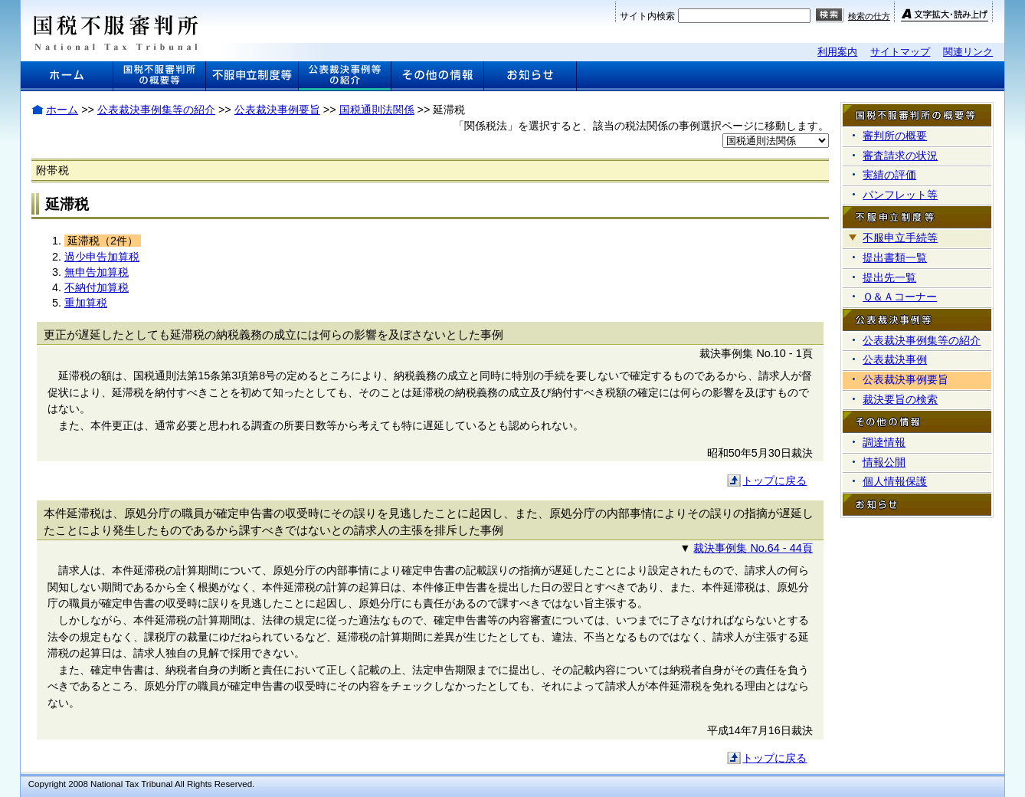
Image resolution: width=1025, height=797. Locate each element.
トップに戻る (774, 480)
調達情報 (884, 442)
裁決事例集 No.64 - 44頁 (752, 548)
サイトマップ (900, 51)
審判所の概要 (895, 136)
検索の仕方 (869, 16)
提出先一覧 (889, 277)
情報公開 (884, 462)
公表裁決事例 (895, 359)
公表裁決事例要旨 (277, 109)
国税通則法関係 (376, 109)
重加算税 (85, 303)
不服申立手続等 (900, 237)
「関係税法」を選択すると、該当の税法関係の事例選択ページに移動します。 (641, 126)
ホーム (62, 109)
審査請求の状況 (900, 155)
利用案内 (837, 51)
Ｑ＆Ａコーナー (900, 296)
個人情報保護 (895, 481)
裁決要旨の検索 (900, 399)
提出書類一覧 (895, 257)
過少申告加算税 (101, 257)
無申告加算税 (96, 272)
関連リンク (968, 51)
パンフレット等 (900, 195)
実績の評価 (889, 175)
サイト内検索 (647, 16)
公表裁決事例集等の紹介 (156, 109)
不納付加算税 (96, 287)
